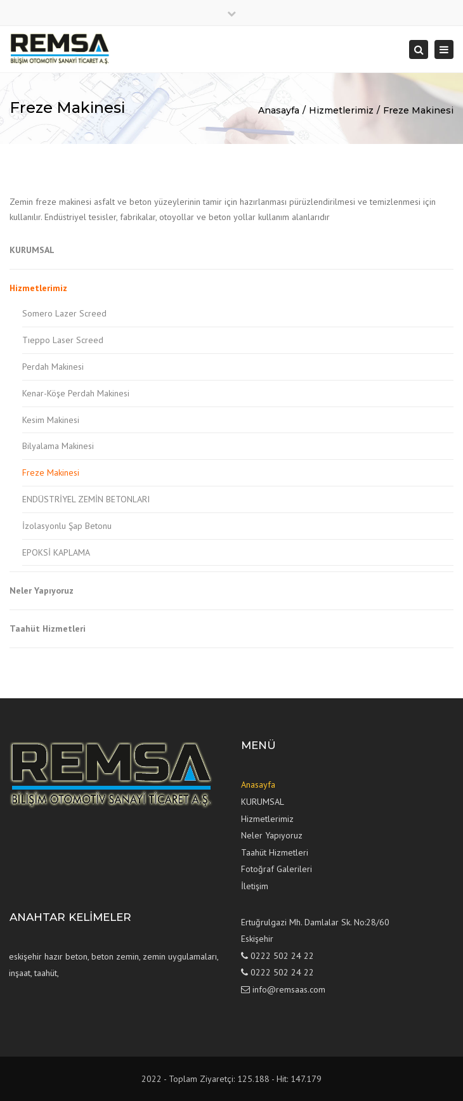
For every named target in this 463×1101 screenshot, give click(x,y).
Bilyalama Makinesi (58, 446)
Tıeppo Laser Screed (62, 340)
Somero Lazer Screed (64, 313)
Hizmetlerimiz (341, 110)
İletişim (254, 886)
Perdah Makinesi (53, 366)
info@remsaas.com (288, 989)
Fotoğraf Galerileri (276, 869)
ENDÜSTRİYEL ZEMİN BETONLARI (86, 499)
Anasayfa (278, 110)
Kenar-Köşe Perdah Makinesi (75, 393)
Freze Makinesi (418, 110)
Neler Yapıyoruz (42, 590)
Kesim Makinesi (50, 420)
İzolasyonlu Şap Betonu (67, 525)
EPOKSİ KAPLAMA (56, 552)
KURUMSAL (32, 250)
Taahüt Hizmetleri (48, 628)
